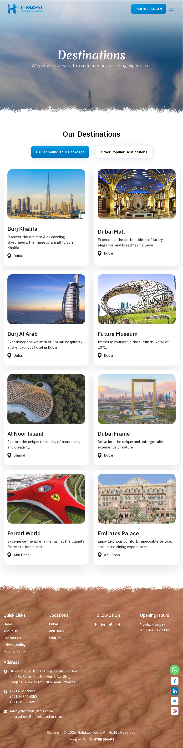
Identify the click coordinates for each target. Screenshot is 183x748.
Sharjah (55, 638)
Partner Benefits (16, 652)
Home (8, 624)
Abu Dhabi (57, 631)
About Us (11, 631)
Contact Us (12, 638)
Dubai (53, 624)
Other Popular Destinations (124, 152)
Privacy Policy (14, 645)
